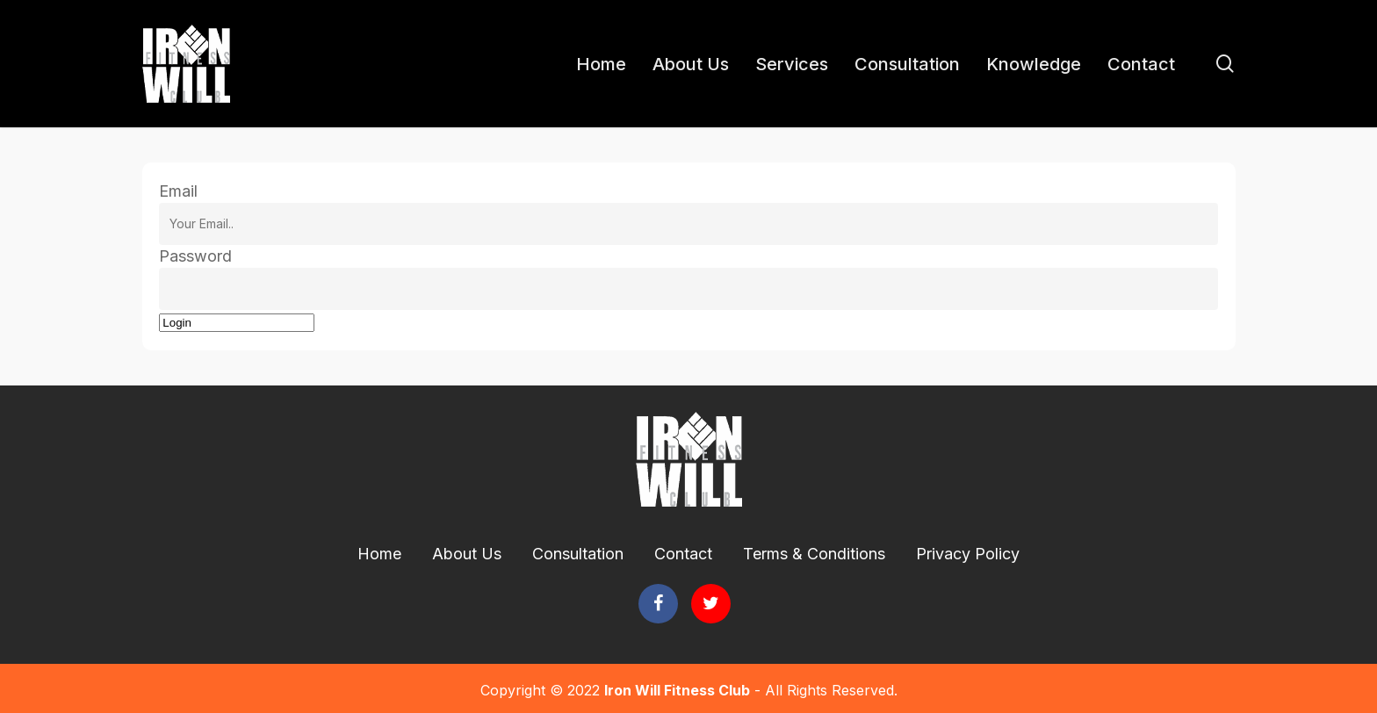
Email (178, 191)
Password (195, 256)
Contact (683, 553)
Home (379, 553)
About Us (466, 553)
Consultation (578, 553)
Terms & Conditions (814, 553)
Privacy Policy (968, 553)
